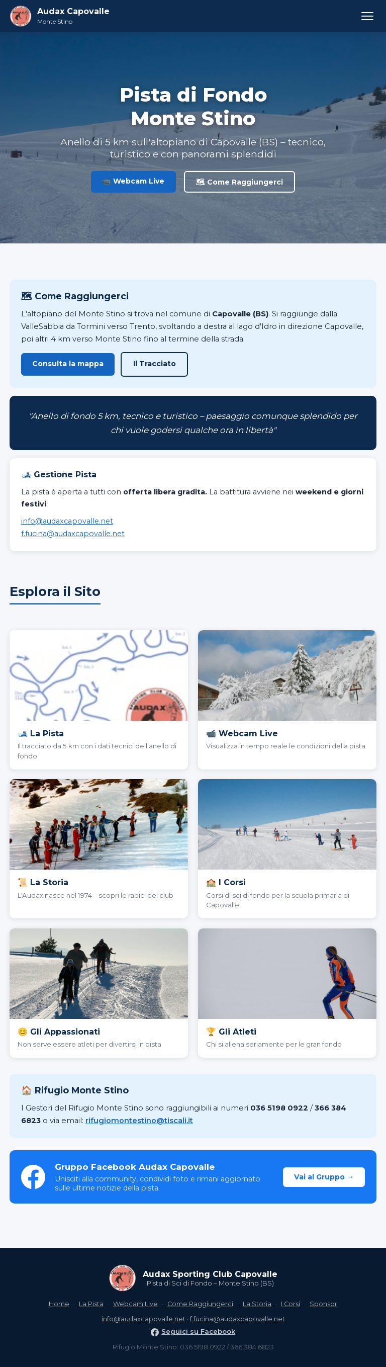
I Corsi (290, 1304)
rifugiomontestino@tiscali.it (139, 1120)
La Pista (91, 1304)
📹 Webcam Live (133, 181)
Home (59, 1304)
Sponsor (323, 1304)
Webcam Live (135, 1304)
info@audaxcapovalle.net (67, 521)
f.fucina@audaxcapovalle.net (73, 533)
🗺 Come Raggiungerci (239, 182)
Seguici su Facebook (193, 1331)
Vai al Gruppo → (324, 1176)
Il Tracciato (154, 363)
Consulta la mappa (68, 363)
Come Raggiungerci (200, 1304)
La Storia (257, 1304)
